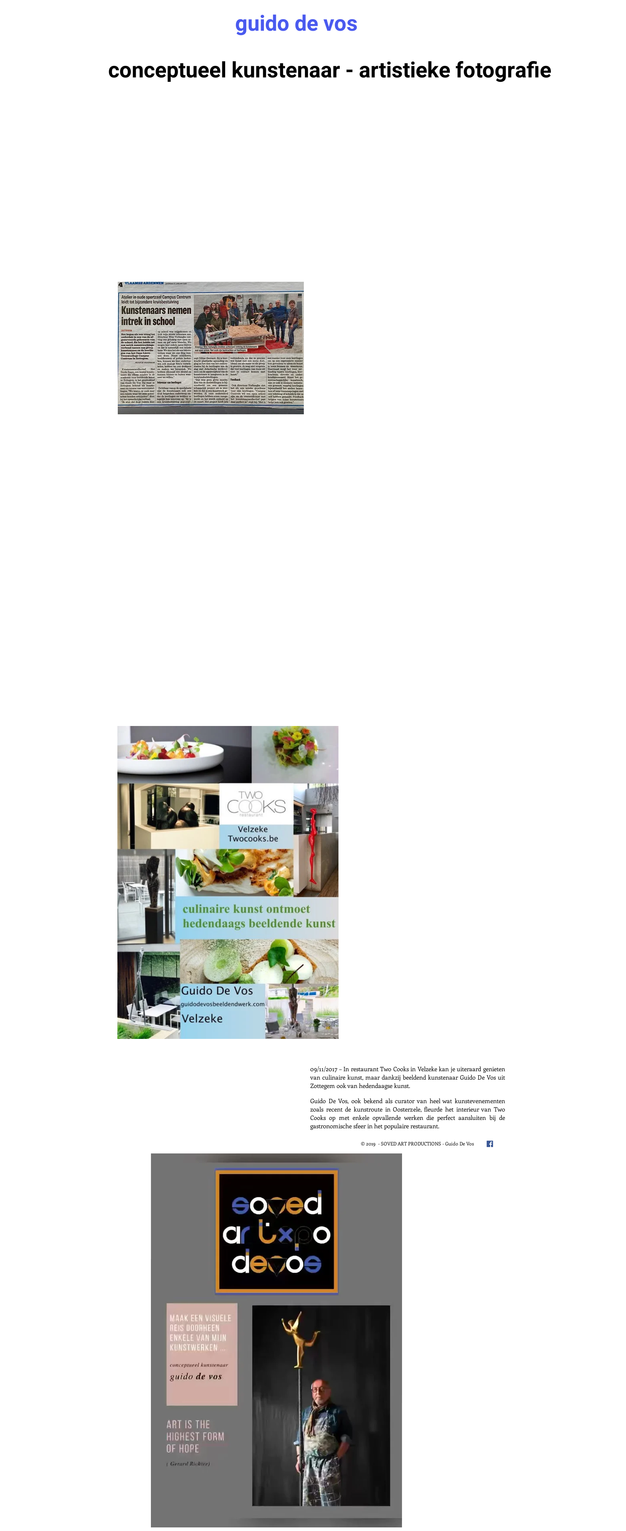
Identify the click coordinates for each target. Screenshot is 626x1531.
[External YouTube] (213, 480)
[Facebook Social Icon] (490, 1144)
